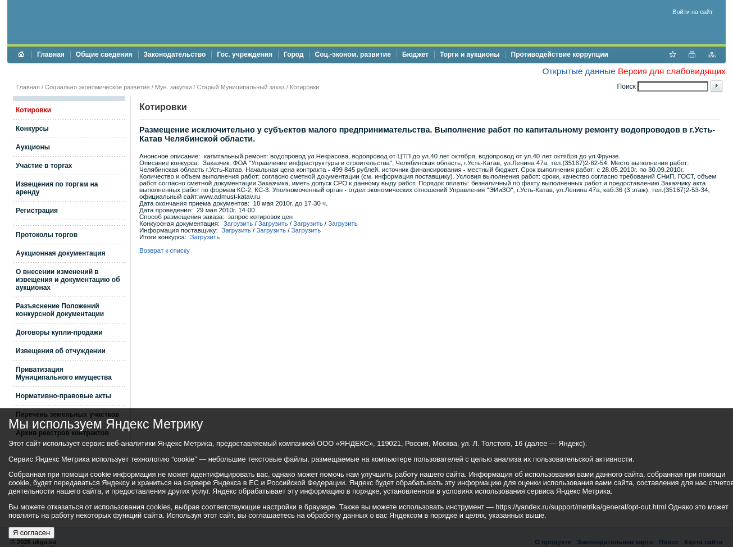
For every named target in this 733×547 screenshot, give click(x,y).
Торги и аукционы (470, 54)
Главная (51, 54)
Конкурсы (32, 129)
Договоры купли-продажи (59, 332)
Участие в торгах (44, 166)
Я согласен (31, 532)
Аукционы (33, 147)
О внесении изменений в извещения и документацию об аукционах (68, 279)
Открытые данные (578, 71)
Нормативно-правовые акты (63, 396)
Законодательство (175, 54)
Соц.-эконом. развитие (353, 54)
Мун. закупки (173, 87)
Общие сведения (104, 54)
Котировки (305, 87)
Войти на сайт (692, 11)
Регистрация (37, 211)
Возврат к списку (164, 250)
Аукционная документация (61, 253)
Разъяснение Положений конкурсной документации (60, 310)
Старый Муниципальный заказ (240, 87)
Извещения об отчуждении (61, 351)
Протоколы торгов (47, 235)
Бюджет (415, 54)
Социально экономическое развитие (97, 87)
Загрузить (238, 223)
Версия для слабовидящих (672, 71)
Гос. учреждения (244, 54)
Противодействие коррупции (559, 54)
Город (294, 54)
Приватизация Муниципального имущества (64, 373)
